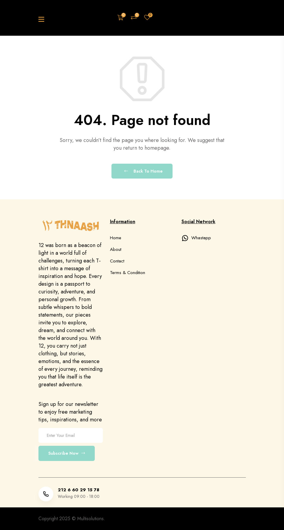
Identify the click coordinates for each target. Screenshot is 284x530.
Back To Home (143, 171)
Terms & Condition (127, 272)
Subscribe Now (66, 453)
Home (115, 237)
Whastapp (196, 237)
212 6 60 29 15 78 (78, 490)
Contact (117, 261)
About (115, 249)
